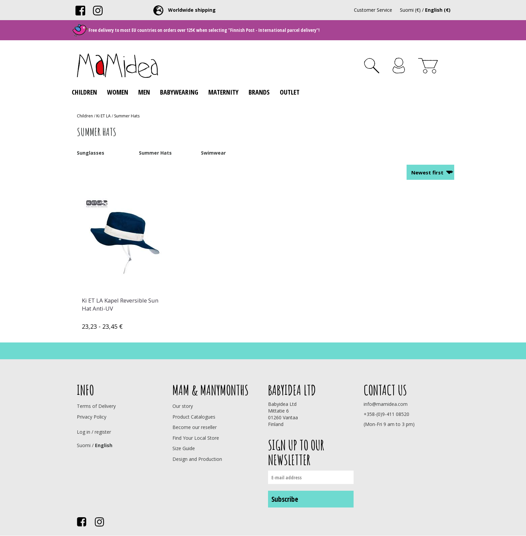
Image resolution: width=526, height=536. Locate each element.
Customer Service (373, 10)
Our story (182, 406)
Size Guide (183, 448)
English (103, 445)
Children (84, 92)
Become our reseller (194, 427)
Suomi (84, 445)
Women (117, 92)
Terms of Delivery (96, 406)
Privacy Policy (91, 417)
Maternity (223, 92)
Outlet (290, 92)
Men (144, 92)
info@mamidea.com (386, 404)
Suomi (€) (410, 10)
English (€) (438, 10)
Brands (259, 92)
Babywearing (179, 92)
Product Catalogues (193, 417)
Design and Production (197, 459)
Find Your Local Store (195, 438)
